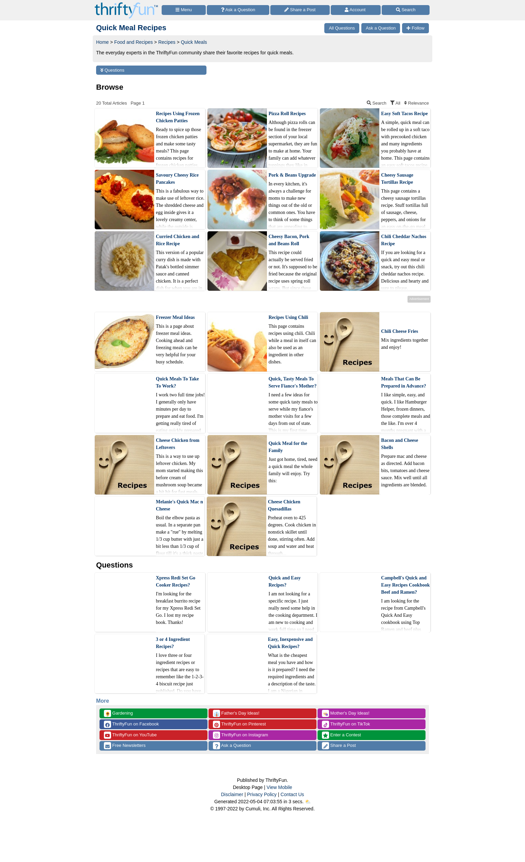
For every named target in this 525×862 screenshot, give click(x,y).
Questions (112, 70)
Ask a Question (232, 745)
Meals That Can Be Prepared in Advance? (403, 382)
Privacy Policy (261, 794)
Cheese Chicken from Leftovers (177, 444)
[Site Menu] (184, 10)
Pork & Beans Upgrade (292, 175)
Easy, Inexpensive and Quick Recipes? (290, 643)
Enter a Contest (341, 735)
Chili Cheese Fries (399, 331)
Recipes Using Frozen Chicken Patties (178, 117)
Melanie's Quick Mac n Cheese (179, 505)
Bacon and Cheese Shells (399, 444)
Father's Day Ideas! (236, 713)
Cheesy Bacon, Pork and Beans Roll (289, 240)
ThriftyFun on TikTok (346, 724)
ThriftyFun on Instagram (240, 735)
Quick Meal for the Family (288, 447)
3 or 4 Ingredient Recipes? (173, 643)
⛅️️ (308, 801)
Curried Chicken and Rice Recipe (177, 240)
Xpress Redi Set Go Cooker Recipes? (175, 581)
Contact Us (292, 794)
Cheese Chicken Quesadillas (284, 505)
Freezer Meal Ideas (175, 317)
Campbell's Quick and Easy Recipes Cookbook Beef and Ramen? (405, 585)
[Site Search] (406, 10)
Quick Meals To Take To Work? (177, 382)
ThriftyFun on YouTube (130, 735)
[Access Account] (356, 10)
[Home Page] (126, 4)
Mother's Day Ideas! (345, 713)
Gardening (118, 713)
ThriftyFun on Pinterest (239, 724)
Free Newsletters (125, 745)
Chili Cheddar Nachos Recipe (403, 240)
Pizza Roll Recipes (287, 113)
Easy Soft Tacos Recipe (404, 113)
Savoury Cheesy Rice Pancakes (177, 179)
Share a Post (339, 745)
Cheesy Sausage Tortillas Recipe (397, 179)
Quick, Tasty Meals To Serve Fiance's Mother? (293, 382)
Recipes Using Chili (288, 317)
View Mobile (279, 787)
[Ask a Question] (238, 10)
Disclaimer (232, 794)
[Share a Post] (300, 10)
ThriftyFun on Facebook (131, 724)
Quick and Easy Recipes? (285, 581)
